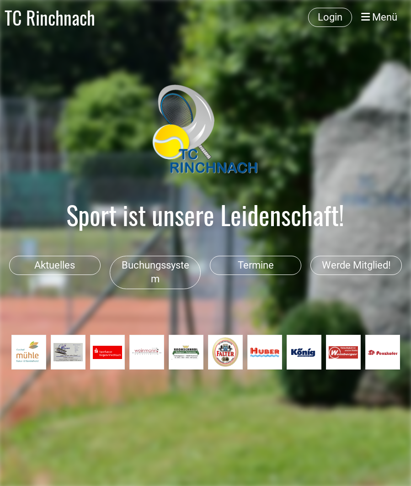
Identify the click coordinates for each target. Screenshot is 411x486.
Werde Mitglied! (356, 265)
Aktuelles (54, 265)
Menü (379, 17)
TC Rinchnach (50, 17)
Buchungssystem (155, 272)
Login (330, 17)
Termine (256, 265)
